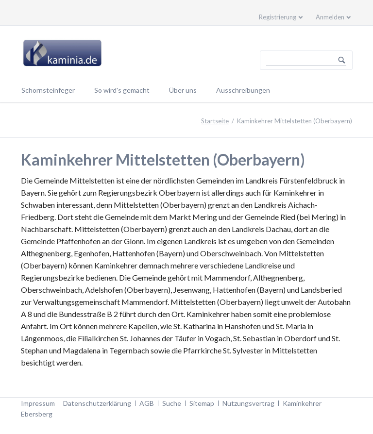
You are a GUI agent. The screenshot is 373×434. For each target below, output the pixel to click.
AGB (146, 403)
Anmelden (330, 17)
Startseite (215, 121)
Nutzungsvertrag (248, 403)
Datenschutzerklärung (97, 403)
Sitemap (201, 403)
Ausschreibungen (243, 90)
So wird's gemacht (122, 90)
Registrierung (277, 17)
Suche (171, 403)
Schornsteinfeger (48, 90)
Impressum (38, 403)
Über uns (183, 90)
